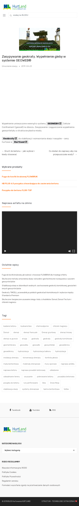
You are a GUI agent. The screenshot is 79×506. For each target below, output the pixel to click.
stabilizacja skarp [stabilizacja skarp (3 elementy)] (10, 389)
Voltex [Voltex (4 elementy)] (66, 389)
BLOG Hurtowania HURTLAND (19, 501)
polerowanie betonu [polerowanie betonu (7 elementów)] (45, 377)
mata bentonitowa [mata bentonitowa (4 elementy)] (11, 364)
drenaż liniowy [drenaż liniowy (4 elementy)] (66, 332)
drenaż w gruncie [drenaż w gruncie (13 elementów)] (10, 339)
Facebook (15, 410)
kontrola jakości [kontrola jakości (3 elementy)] (51, 358)
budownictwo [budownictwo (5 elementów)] (26, 326)
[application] (39, 232)
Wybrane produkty (12, 167)
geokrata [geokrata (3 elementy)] (35, 339)
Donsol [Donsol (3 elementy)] (6, 332)
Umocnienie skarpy (10, 66)
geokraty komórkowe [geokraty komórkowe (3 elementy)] (63, 339)
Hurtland (19, 142)
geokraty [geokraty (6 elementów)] (46, 339)
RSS (52, 410)
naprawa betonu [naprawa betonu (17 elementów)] (10, 370)
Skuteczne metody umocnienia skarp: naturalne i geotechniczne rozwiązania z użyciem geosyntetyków (38, 280)
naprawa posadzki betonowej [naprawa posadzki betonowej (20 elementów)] (33, 370)
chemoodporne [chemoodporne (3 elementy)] (42, 326)
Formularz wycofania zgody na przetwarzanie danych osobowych (31, 485)
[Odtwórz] (5, 251)
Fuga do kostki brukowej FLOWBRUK (20, 176)
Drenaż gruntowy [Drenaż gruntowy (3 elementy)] (49, 332)
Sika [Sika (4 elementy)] (44, 383)
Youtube (35, 410)
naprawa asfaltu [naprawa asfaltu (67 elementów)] (67, 364)
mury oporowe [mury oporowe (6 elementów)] (51, 364)
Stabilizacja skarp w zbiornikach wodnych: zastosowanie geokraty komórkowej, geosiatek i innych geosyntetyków (39, 287)
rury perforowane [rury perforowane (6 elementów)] (31, 383)
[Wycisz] (69, 251)
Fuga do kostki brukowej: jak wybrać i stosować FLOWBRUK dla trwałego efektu (34, 275)
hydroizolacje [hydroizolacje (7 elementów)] (60, 351)
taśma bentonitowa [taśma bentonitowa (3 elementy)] (51, 389)
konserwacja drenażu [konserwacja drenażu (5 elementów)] (32, 358)
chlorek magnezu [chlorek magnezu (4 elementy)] (60, 326)
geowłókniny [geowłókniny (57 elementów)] (8, 351)
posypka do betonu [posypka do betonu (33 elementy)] (11, 383)
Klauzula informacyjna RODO (14, 468)
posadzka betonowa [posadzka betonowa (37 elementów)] (66, 377)
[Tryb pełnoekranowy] (73, 251)
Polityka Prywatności (11, 476)
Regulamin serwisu (10, 481)
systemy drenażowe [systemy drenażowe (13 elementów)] (30, 389)
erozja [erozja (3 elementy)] (24, 339)
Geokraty (8, 138)
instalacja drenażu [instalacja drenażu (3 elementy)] (11, 358)
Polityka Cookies (9, 472)
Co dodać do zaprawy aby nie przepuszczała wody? (63, 153)
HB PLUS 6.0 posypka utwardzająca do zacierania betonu (30, 183)
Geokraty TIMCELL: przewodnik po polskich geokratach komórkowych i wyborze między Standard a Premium (37, 294)
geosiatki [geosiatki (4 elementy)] (36, 345)
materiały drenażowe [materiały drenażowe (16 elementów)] (31, 364)
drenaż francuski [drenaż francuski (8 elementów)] (30, 332)
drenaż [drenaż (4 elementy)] (16, 332)
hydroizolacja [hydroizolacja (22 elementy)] (23, 351)
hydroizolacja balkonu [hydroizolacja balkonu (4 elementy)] (42, 351)
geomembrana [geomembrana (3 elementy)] (9, 345)
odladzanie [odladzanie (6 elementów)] (54, 370)
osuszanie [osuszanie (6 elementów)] (28, 377)
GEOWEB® (53, 123)
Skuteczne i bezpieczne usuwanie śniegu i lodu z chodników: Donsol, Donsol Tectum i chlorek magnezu (36, 300)
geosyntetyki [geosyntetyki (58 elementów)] (49, 345)
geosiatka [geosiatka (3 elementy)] (24, 345)
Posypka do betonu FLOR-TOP (17, 190)
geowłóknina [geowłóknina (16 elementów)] (64, 345)
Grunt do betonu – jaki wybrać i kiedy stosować (18, 153)
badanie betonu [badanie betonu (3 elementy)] (9, 326)
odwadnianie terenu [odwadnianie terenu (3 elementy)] (11, 377)
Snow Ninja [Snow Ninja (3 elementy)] (54, 383)
